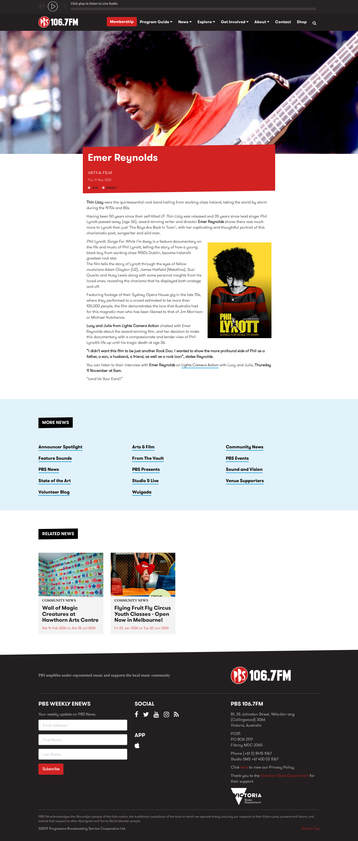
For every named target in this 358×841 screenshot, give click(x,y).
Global (111, 188)
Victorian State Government (285, 775)
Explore (206, 22)
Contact (283, 22)
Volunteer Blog (54, 492)
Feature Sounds (55, 458)
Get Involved (235, 22)
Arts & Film (100, 173)
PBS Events (237, 458)
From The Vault (148, 458)
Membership (122, 21)
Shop (302, 22)
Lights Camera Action (199, 365)
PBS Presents (146, 469)
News (185, 22)
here (244, 767)
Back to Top (311, 828)
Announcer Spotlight (60, 447)
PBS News (48, 469)
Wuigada (141, 492)
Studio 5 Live (145, 480)
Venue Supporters (245, 480)
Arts (95, 188)
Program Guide (156, 22)
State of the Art (54, 480)
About (261, 22)
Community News (244, 447)
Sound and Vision (244, 469)
